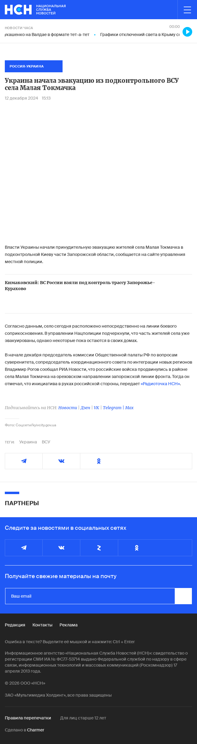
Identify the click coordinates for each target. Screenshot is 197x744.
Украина (28, 442)
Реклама (69, 625)
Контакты (42, 625)
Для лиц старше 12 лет (83, 718)
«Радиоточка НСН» (160, 383)
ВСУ (46, 442)
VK (96, 407)
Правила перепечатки (28, 718)
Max (129, 407)
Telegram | (114, 407)
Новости (67, 407)
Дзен (85, 407)
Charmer (35, 730)
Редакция (15, 625)
